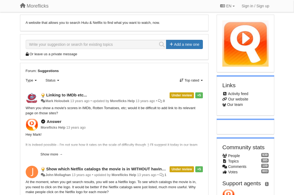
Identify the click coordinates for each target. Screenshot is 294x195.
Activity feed (238, 94)
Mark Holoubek (57, 101)
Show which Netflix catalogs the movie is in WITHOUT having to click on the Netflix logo (131, 169)
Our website (238, 99)
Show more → (52, 154)
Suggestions (48, 71)
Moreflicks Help (122, 101)
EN (227, 6)
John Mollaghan (58, 175)
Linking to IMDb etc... (66, 95)
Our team (235, 104)
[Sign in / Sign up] (256, 6)
